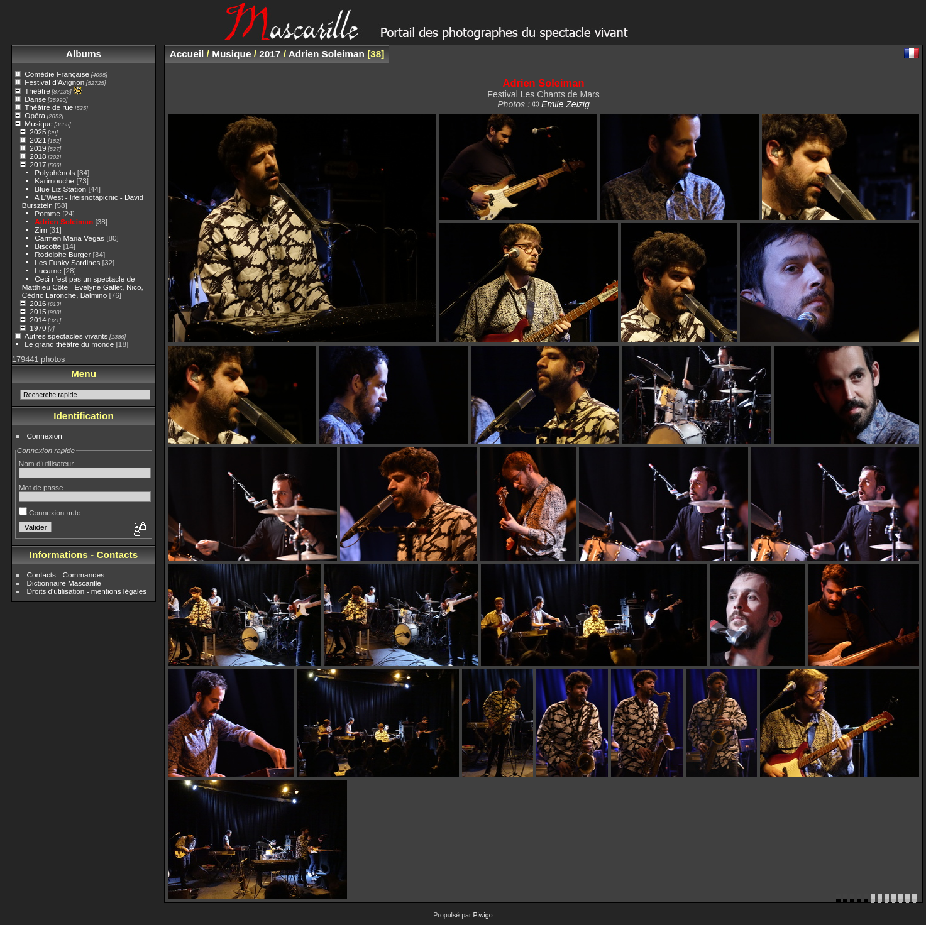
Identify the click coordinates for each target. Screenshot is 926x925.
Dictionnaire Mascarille (64, 583)
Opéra (35, 115)
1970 (38, 328)
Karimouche (54, 181)
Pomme (47, 213)
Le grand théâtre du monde (69, 344)
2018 (38, 156)
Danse (35, 99)
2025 (38, 132)
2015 (38, 311)
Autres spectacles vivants (66, 336)
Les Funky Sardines (67, 262)
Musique (38, 123)
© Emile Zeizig (561, 104)
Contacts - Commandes (66, 575)
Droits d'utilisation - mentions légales (87, 591)
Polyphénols (55, 172)
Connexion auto (50, 512)
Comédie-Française (57, 74)
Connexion (44, 436)
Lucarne (48, 270)
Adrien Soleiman (64, 221)
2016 (38, 303)
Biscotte (48, 246)
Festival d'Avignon (54, 82)
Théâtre (37, 91)
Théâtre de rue (49, 107)
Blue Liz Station (60, 189)
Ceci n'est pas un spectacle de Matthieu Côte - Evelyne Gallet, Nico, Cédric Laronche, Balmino (82, 287)
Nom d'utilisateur (46, 463)
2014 (38, 319)
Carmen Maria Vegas (69, 238)
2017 (38, 164)
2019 (38, 148)
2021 (38, 140)
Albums (83, 53)
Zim (41, 230)
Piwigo (482, 915)
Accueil (187, 53)
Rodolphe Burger (63, 254)
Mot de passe (41, 487)
